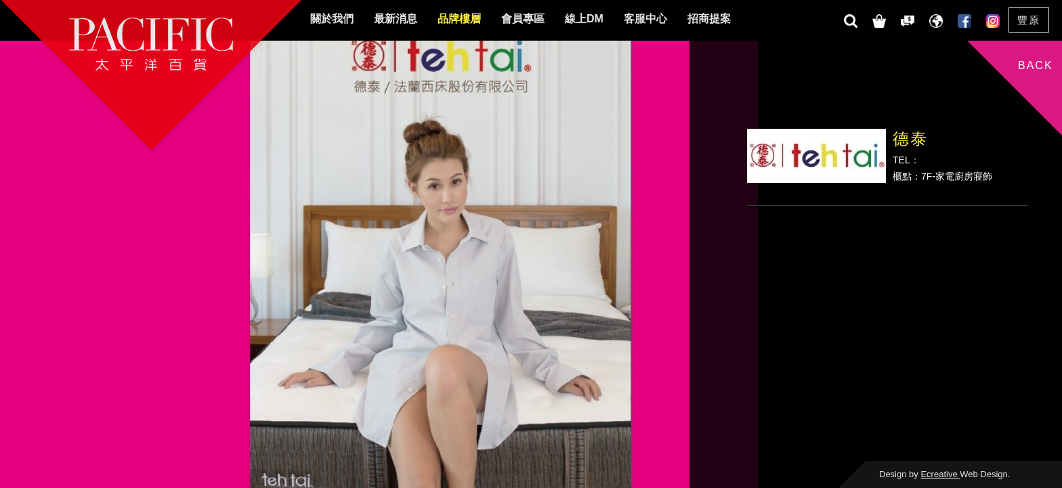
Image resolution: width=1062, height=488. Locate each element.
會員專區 (523, 18)
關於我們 (332, 18)
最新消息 (395, 18)
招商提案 (709, 18)
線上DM (584, 18)
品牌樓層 (459, 18)
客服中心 (645, 18)
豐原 (1028, 20)
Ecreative (940, 474)
